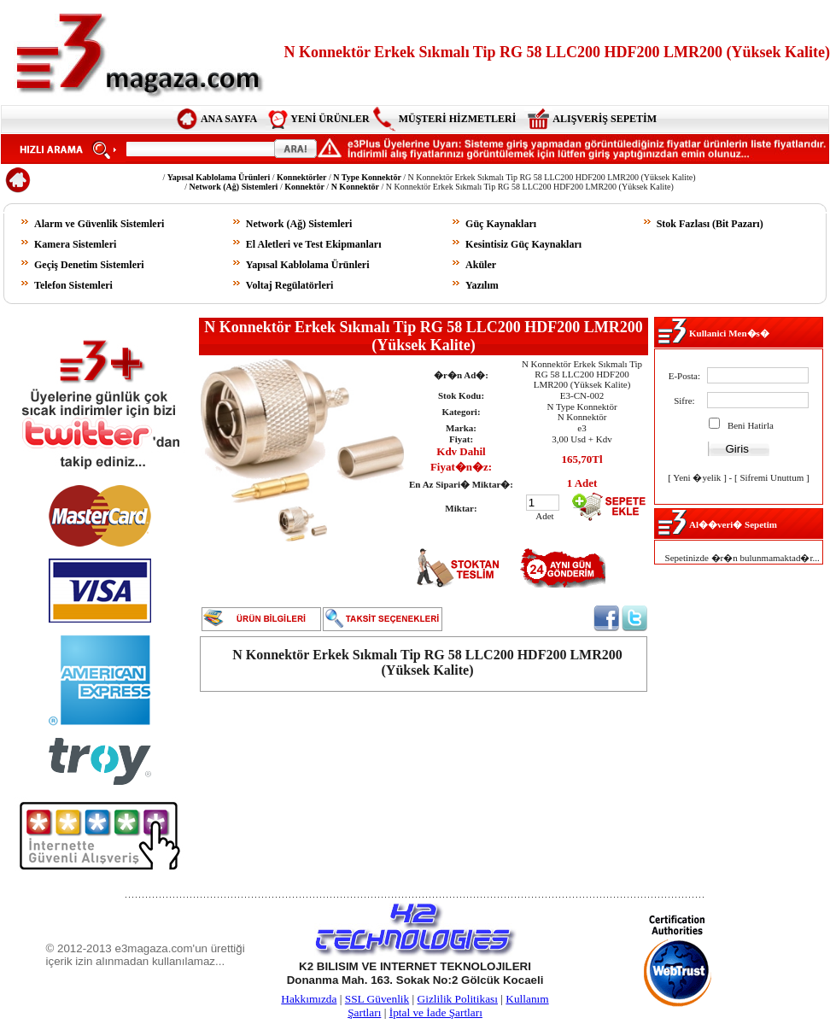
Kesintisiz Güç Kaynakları (523, 244)
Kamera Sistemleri (75, 244)
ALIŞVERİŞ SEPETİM (604, 119)
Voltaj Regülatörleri (290, 285)
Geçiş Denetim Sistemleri (89, 265)
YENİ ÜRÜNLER (329, 119)
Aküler (480, 265)
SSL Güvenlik (377, 998)
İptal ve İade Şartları (435, 1012)
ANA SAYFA (229, 119)
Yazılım (482, 285)
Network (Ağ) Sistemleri (299, 224)
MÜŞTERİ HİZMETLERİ (458, 119)
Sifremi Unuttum (771, 477)
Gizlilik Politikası (458, 998)
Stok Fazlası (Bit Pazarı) (710, 224)
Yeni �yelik (697, 477)
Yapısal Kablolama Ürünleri (308, 265)
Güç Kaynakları (500, 224)
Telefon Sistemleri (73, 285)
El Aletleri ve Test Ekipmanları (314, 244)
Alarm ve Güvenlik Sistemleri (99, 224)
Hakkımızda (308, 998)
